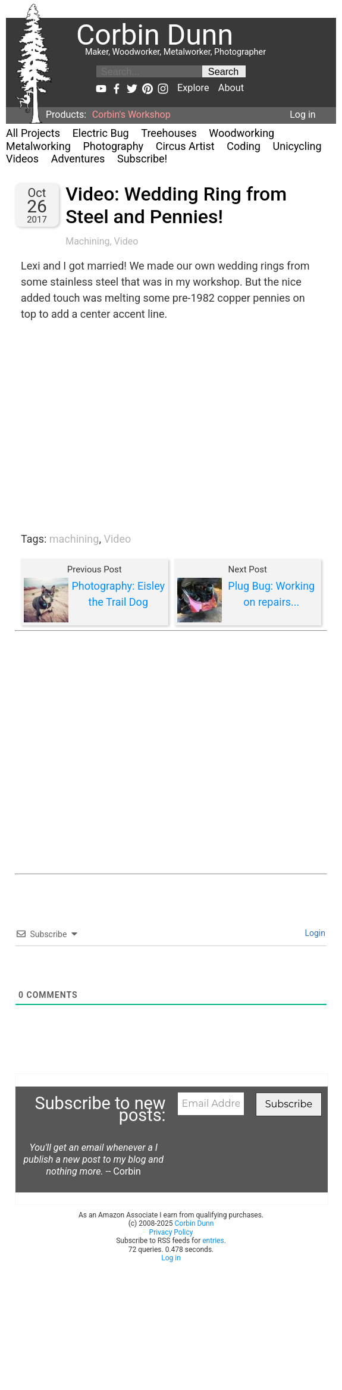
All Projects (33, 133)
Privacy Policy (171, 1232)
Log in (302, 114)
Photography (113, 146)
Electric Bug (101, 133)
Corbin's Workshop (131, 114)
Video (126, 241)
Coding (244, 146)
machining (74, 539)
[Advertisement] (123, 752)
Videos (22, 158)
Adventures (78, 158)
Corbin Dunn (194, 1223)
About (231, 87)
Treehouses (168, 133)
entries (213, 1240)
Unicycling (297, 146)
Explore (193, 87)
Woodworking (241, 133)
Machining (87, 241)
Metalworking (38, 146)
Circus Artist (185, 146)
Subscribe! (142, 158)
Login (314, 933)
